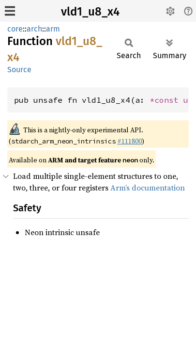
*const (166, 100)
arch (34, 28)
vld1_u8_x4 (90, 11)
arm (53, 28)
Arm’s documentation (147, 187)
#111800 (129, 141)
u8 (188, 100)
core (15, 28)
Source (19, 69)
